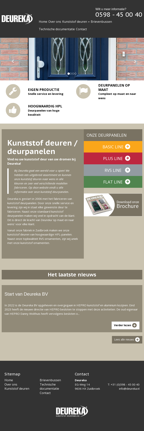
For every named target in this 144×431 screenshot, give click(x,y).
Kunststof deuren (76, 22)
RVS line (118, 170)
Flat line (116, 182)
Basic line (117, 147)
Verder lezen (125, 325)
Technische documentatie (57, 29)
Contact (81, 29)
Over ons (54, 22)
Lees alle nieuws (127, 339)
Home (43, 22)
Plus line (116, 158)
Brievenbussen (101, 22)
